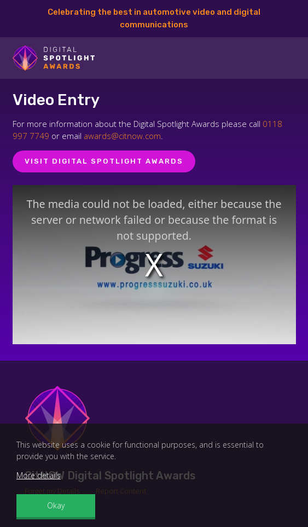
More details (38, 475)
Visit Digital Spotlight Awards (104, 161)
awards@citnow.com (122, 135)
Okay (56, 505)
